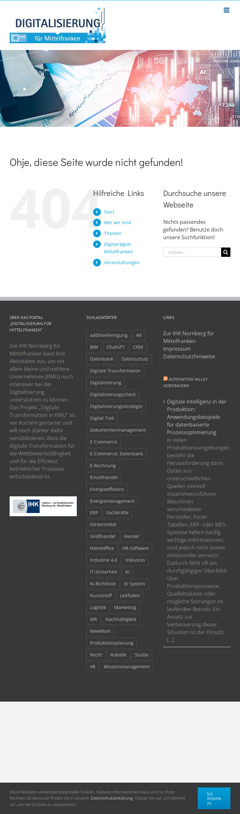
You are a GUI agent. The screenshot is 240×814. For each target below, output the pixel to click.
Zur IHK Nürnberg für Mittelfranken (188, 337)
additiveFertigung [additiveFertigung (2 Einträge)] (109, 335)
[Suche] (225, 252)
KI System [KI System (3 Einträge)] (134, 584)
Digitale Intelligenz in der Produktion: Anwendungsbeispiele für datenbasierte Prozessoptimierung (197, 417)
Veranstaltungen (122, 262)
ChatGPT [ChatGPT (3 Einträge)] (116, 347)
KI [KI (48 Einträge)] (127, 572)
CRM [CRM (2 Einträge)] (138, 347)
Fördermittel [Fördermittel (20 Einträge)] (103, 524)
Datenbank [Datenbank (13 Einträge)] (101, 359)
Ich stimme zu (214, 798)
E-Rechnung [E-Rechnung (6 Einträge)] (103, 465)
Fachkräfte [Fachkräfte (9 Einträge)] (117, 512)
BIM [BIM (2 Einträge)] (94, 347)
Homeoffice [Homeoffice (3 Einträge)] (102, 548)
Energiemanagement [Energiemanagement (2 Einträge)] (112, 501)
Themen (113, 233)
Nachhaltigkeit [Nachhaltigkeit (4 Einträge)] (120, 619)
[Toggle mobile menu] (227, 10)
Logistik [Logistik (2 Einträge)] (98, 607)
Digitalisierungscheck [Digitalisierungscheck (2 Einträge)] (113, 394)
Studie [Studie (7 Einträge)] (141, 655)
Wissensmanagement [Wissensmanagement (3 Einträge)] (127, 666)
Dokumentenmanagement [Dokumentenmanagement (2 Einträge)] (118, 430)
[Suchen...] (192, 252)
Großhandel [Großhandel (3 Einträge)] (103, 536)
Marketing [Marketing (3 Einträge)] (125, 607)
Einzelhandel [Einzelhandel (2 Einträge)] (104, 477)
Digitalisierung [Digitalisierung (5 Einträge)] (105, 382)
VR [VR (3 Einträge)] (92, 666)
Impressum (177, 348)
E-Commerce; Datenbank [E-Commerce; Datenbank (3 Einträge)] (116, 454)
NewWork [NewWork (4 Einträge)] (100, 631)
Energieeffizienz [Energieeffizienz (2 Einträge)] (107, 489)
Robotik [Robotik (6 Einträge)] (118, 655)
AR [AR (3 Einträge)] (139, 335)
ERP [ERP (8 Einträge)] (94, 512)
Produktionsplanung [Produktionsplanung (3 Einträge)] (111, 643)
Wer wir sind (117, 222)
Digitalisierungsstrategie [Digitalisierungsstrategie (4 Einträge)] (116, 406)
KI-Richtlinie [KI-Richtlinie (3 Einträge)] (103, 584)
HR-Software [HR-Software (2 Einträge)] (135, 548)
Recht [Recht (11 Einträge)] (96, 655)
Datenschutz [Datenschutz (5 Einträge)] (135, 359)
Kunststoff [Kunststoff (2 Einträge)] (101, 595)
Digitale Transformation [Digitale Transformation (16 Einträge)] (115, 371)
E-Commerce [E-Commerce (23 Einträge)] (103, 442)
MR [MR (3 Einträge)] (93, 619)
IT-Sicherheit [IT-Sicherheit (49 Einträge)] (103, 572)
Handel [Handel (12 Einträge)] (131, 536)
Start (109, 212)
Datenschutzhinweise (189, 356)
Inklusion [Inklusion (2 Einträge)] (135, 560)
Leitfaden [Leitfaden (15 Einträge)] (130, 595)
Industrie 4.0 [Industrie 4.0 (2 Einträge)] (103, 560)
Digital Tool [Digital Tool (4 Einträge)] (102, 418)
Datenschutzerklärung (112, 798)
